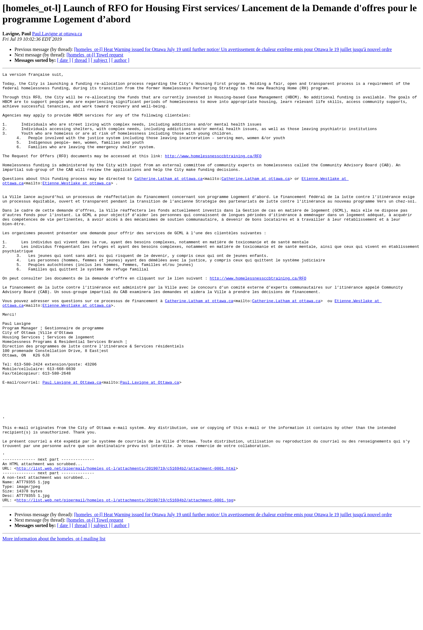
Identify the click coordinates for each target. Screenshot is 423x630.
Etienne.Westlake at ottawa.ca (77, 205)
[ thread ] (81, 60)
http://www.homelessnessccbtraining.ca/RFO (213, 173)
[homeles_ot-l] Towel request (94, 54)
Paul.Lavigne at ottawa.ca (57, 33)
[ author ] (120, 60)
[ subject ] (100, 60)
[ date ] (64, 60)
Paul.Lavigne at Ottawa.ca (72, 444)
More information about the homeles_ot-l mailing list (53, 624)
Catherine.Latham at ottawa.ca (168, 200)
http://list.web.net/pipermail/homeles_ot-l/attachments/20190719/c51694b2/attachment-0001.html (126, 548)
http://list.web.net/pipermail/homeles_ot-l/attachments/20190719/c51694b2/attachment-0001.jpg (125, 586)
